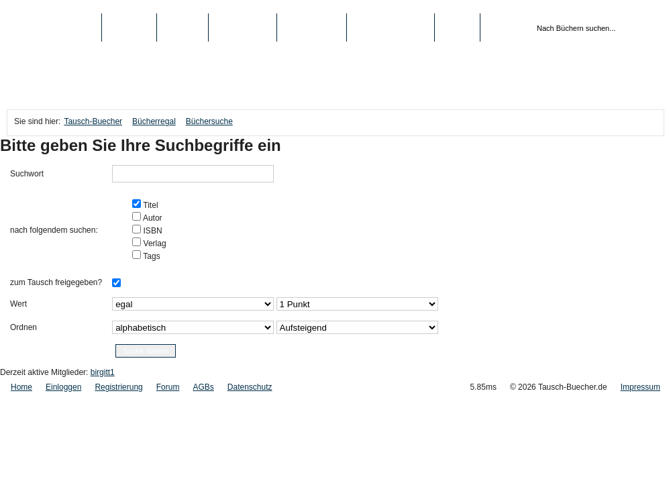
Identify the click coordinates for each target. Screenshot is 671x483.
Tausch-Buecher (54, 27)
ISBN (151, 230)
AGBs (203, 387)
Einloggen (63, 387)
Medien (183, 27)
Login (457, 27)
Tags (150, 256)
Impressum (640, 387)
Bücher (129, 27)
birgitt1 (103, 372)
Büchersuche (209, 121)
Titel (149, 205)
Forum (168, 387)
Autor (151, 218)
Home (21, 387)
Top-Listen (242, 27)
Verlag (153, 243)
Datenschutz (249, 387)
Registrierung (390, 27)
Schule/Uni (311, 27)
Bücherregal (154, 121)
